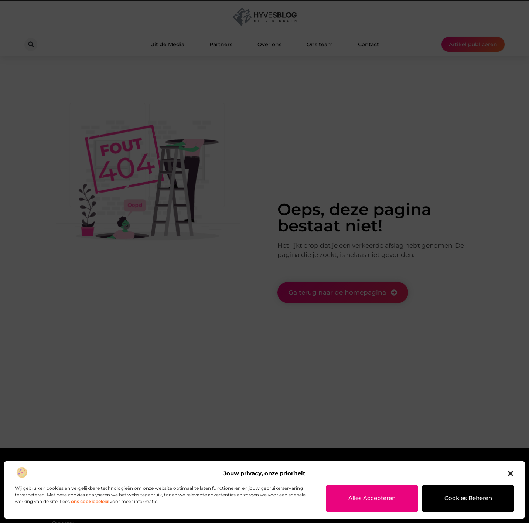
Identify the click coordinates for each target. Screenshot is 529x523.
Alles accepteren (372, 498)
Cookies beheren (468, 498)
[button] (510, 473)
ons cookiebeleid (90, 501)
